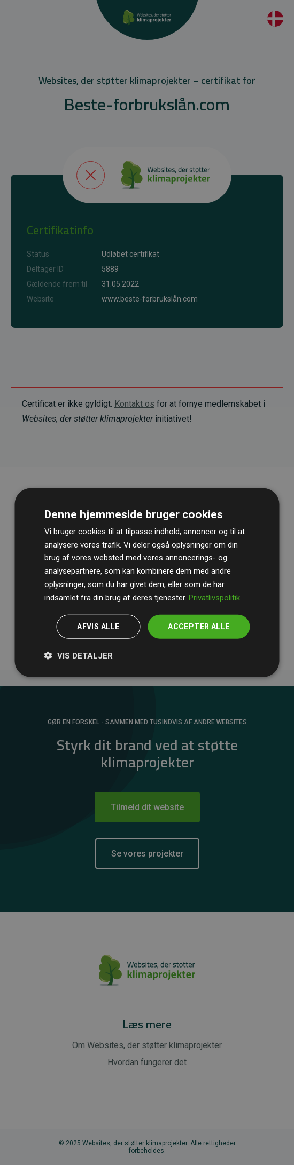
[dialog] (147, 582)
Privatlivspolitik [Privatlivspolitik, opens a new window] (214, 597)
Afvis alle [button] (98, 626)
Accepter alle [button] (198, 626)
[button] (78, 655)
